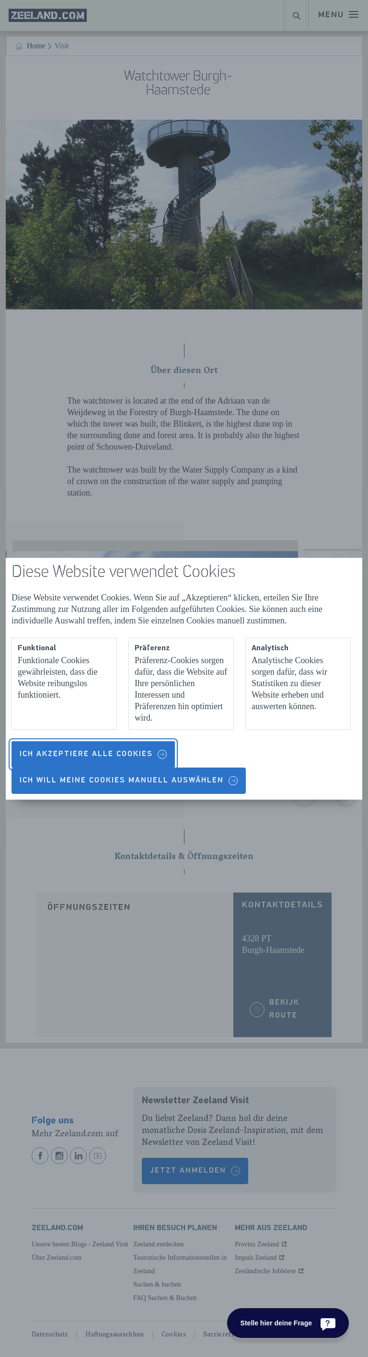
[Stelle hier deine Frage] (288, 1323)
